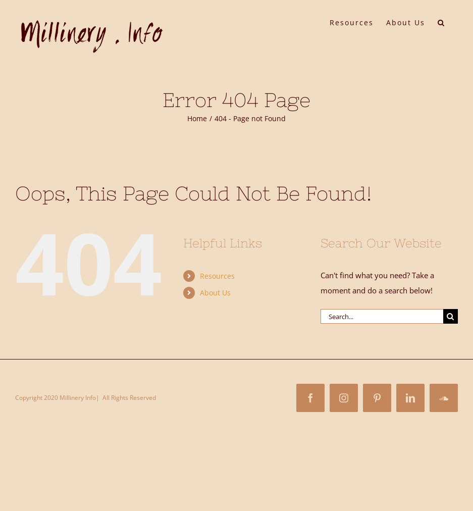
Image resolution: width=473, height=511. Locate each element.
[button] (441, 21)
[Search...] (382, 316)
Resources (217, 276)
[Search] (450, 316)
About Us (215, 292)
